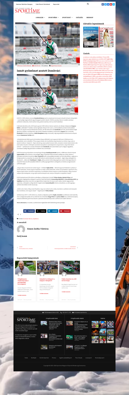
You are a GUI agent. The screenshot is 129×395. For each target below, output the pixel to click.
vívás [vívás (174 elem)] (96, 80)
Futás (26, 358)
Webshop (90, 17)
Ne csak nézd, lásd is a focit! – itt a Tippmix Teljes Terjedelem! (80, 337)
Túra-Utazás (78, 358)
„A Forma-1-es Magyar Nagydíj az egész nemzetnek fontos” (80, 347)
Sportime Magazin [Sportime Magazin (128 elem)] (106, 74)
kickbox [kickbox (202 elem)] (102, 67)
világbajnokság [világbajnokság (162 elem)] (103, 78)
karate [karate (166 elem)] (89, 67)
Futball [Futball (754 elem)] (97, 63)
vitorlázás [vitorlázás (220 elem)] (90, 80)
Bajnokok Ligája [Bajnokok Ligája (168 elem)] (88, 59)
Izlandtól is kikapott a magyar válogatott (47, 280)
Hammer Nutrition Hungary (24, 4)
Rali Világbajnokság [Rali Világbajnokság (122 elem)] (100, 72)
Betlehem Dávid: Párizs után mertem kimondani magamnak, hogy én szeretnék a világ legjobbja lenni (55, 325)
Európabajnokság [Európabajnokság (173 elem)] (92, 61)
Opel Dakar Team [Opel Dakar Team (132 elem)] (88, 72)
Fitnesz (54, 358)
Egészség (79, 17)
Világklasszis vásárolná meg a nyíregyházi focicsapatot (23, 281)
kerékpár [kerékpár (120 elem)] (95, 67)
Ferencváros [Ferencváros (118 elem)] (102, 61)
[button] (88, 3)
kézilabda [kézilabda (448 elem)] (90, 69)
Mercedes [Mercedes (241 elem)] (100, 70)
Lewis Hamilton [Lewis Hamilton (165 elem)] (100, 69)
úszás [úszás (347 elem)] (97, 82)
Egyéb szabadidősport (65, 358)
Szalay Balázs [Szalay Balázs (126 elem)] (100, 76)
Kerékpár (33, 358)
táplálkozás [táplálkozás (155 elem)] (87, 78)
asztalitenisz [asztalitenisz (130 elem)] (87, 57)
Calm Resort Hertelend (43, 4)
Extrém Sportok (44, 358)
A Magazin (39, 17)
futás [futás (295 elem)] (104, 63)
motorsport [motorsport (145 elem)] (109, 70)
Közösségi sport (99, 358)
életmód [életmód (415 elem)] (90, 82)
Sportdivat (67, 17)
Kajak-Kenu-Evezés (56, 66)
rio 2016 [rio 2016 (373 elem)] (89, 74)
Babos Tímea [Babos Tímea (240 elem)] (104, 57)
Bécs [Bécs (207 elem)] (104, 59)
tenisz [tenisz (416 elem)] (108, 76)
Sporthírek (53, 17)
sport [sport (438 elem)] (97, 74)
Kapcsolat (56, 4)
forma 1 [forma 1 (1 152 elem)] (88, 63)
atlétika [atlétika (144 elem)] (95, 57)
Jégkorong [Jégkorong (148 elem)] (103, 65)
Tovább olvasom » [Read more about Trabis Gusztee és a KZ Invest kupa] (66, 292)
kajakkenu (36, 219)
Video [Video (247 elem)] (95, 78)
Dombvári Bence (27, 219)
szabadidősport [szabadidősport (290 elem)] (89, 76)
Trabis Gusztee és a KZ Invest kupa (69, 280)
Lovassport (88, 358)
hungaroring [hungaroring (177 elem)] (94, 65)
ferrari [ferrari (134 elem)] (110, 61)
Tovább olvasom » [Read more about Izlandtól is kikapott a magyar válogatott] (44, 293)
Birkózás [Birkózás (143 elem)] (97, 59)
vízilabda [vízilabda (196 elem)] (103, 80)
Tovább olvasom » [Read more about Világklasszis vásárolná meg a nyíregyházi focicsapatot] (22, 295)
